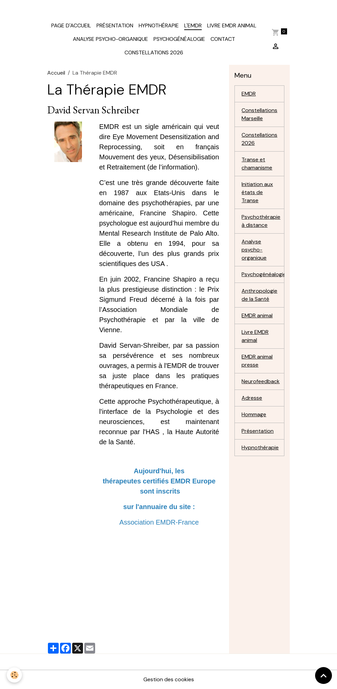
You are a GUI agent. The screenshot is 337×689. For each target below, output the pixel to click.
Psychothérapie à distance (261, 221)
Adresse (252, 397)
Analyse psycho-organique (254, 249)
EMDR (249, 93)
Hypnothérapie (159, 25)
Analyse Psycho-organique (110, 39)
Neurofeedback (261, 381)
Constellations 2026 (153, 52)
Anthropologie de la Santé (259, 294)
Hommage (254, 414)
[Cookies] (14, 675)
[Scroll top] (323, 675)
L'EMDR (193, 25)
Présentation (114, 25)
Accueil (56, 72)
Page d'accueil (71, 25)
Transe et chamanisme (257, 163)
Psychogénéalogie (179, 39)
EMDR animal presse (257, 360)
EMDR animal (257, 315)
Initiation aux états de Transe (257, 192)
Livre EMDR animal (231, 25)
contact (222, 39)
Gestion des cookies (168, 679)
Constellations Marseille (259, 114)
